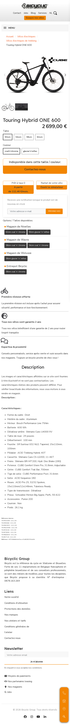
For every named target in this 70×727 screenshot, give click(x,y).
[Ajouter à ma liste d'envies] (4, 278)
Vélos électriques (26, 36)
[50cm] (7, 137)
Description (33, 367)
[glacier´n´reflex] (30, 151)
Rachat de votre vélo (51, 185)
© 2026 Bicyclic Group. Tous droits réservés (35, 709)
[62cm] (39, 137)
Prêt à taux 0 (18, 187)
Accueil (10, 36)
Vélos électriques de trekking (21, 40)
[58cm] (29, 137)
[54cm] (18, 137)
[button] (55, 13)
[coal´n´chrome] (11, 151)
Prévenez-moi (54, 211)
